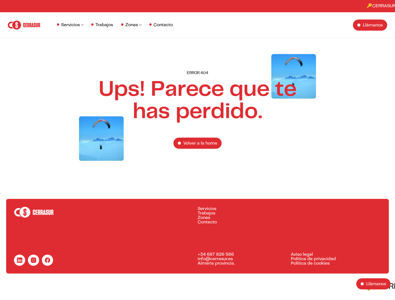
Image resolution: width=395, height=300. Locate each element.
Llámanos (373, 25)
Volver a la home (200, 143)
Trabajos (104, 25)
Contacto (163, 25)
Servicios (70, 25)
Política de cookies (310, 263)
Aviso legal (302, 255)
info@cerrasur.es (215, 259)
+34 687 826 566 (216, 255)
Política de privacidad (313, 259)
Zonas (131, 25)
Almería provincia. (216, 263)
